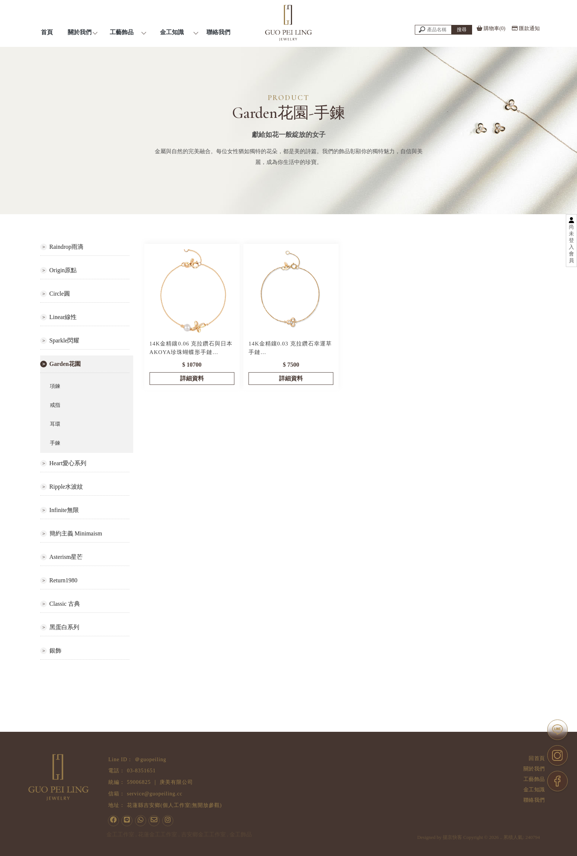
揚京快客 (461, 846)
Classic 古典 (64, 604)
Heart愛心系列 (68, 463)
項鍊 (55, 386)
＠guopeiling (150, 759)
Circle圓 (59, 293)
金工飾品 (241, 834)
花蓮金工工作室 (157, 834)
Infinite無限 (64, 510)
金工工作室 (120, 834)
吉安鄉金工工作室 (203, 834)
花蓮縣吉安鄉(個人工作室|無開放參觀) (174, 805)
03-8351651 (141, 770)
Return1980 (63, 580)
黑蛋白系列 (64, 627)
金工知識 (534, 789)
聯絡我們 (534, 800)
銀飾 (55, 650)
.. (510, 846)
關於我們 (534, 769)
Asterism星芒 (66, 557)
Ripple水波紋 (66, 486)
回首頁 (537, 758)
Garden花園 (65, 364)
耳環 (55, 424)
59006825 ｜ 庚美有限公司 (160, 782)
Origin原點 (63, 270)
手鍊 (55, 443)
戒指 (55, 405)
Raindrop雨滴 (66, 247)
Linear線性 (63, 317)
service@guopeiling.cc (154, 794)
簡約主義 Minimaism (75, 533)
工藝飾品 (534, 779)
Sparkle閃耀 (64, 340)
